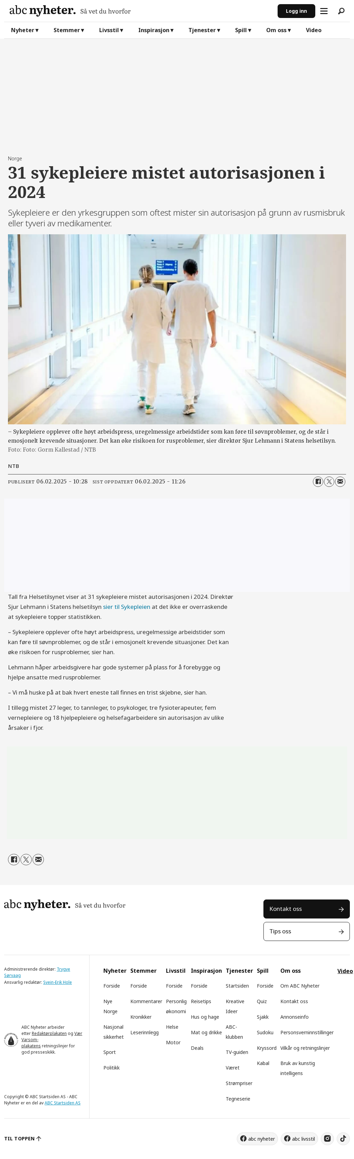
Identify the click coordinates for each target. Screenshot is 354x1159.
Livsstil (109, 30)
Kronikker (140, 1017)
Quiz (262, 1001)
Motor (173, 1042)
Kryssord (267, 1048)
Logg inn (296, 11)
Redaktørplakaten (49, 1033)
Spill (241, 30)
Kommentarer (146, 1001)
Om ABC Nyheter (299, 985)
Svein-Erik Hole (57, 982)
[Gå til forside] (141, 11)
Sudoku (265, 1032)
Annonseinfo (294, 1017)
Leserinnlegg (144, 1032)
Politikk (111, 1067)
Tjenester (202, 30)
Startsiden (237, 985)
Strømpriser (239, 1083)
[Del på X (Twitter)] (329, 482)
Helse (172, 1027)
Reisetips (201, 1001)
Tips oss (280, 931)
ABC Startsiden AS (63, 1103)
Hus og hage (205, 1017)
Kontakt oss (285, 909)
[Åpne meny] (324, 11)
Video (314, 30)
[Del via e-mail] (340, 482)
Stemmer (67, 30)
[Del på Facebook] (318, 482)
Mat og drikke (206, 1032)
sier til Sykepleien (126, 607)
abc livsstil (303, 1139)
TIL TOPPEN (19, 1138)
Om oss (276, 30)
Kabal (263, 1063)
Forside (111, 985)
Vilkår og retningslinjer (305, 1048)
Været (233, 1067)
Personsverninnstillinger (307, 1032)
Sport (109, 1052)
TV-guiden (237, 1052)
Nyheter (22, 30)
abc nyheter (261, 1139)
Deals (197, 1048)
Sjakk (263, 1017)
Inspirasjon (153, 30)
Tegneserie (238, 1098)
